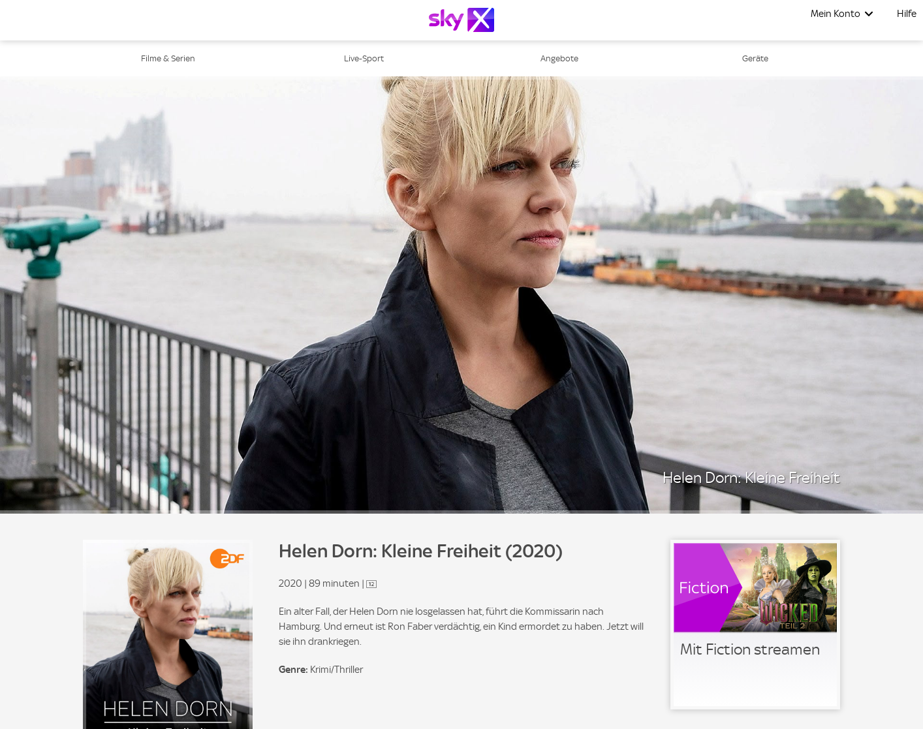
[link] (755, 624)
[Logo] (461, 20)
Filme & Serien (168, 58)
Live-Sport (364, 58)
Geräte (755, 58)
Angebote (559, 58)
